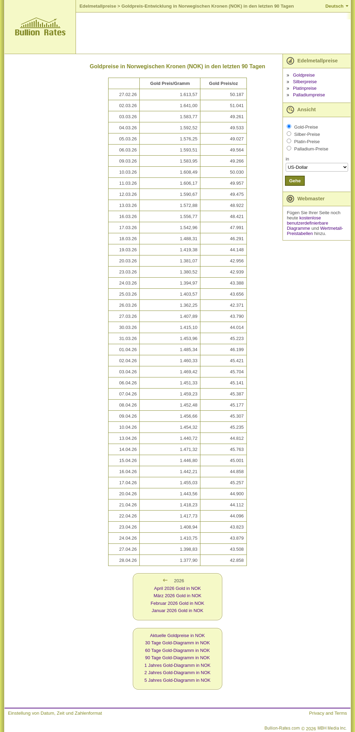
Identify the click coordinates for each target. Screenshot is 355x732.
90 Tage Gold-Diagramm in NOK (177, 657)
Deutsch (334, 6)
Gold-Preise (306, 127)
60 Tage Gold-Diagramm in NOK (177, 650)
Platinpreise (305, 88)
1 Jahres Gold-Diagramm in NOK (178, 665)
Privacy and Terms (328, 713)
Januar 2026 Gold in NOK (177, 610)
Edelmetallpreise (97, 6)
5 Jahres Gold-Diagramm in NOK (178, 680)
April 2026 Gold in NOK (177, 588)
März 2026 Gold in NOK (177, 595)
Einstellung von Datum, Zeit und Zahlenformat (55, 713)
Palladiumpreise (309, 94)
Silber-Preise (307, 134)
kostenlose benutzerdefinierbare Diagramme (307, 223)
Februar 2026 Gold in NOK (178, 603)
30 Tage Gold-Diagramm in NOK (177, 642)
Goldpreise (304, 75)
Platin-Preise (307, 141)
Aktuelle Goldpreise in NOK (177, 635)
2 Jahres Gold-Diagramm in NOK (178, 672)
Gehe (295, 180)
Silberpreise (305, 81)
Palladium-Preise (311, 148)
